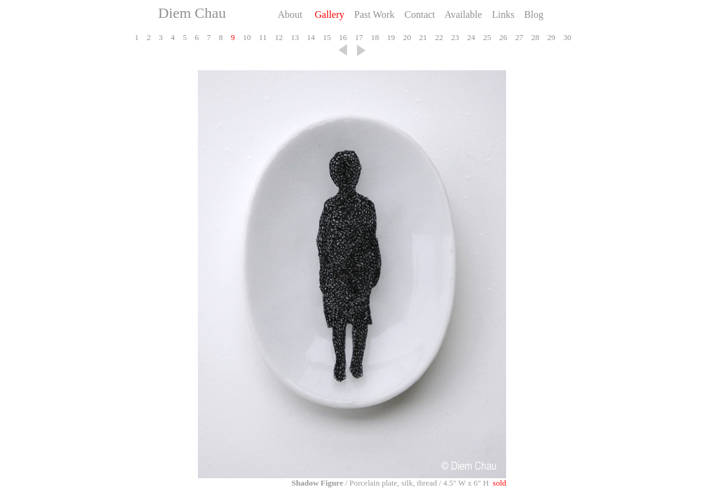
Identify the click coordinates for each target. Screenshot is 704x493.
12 (278, 37)
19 (390, 37)
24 (470, 37)
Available (462, 14)
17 (358, 37)
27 (518, 37)
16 (342, 37)
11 (262, 37)
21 (422, 37)
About (293, 14)
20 (406, 37)
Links (502, 14)
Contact (418, 14)
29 (550, 37)
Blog (532, 14)
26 (502, 37)
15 (326, 37)
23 (454, 37)
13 (294, 37)
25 (486, 37)
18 (374, 37)
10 (246, 37)
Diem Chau (192, 13)
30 (566, 37)
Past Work (373, 14)
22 (438, 37)
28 (534, 37)
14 (310, 37)
